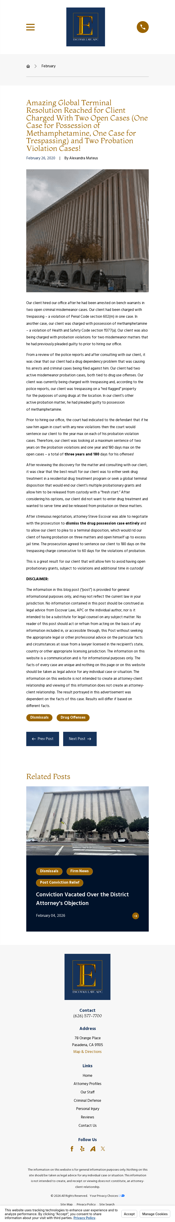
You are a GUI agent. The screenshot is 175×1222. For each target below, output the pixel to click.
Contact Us (88, 1126)
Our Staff (88, 1092)
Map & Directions (87, 1052)
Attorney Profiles (87, 1084)
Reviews (87, 1117)
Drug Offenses (73, 718)
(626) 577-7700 (87, 1016)
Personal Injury (87, 1109)
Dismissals (39, 718)
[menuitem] (66, 1204)
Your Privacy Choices (107, 1196)
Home (87, 1076)
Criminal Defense (87, 1101)
